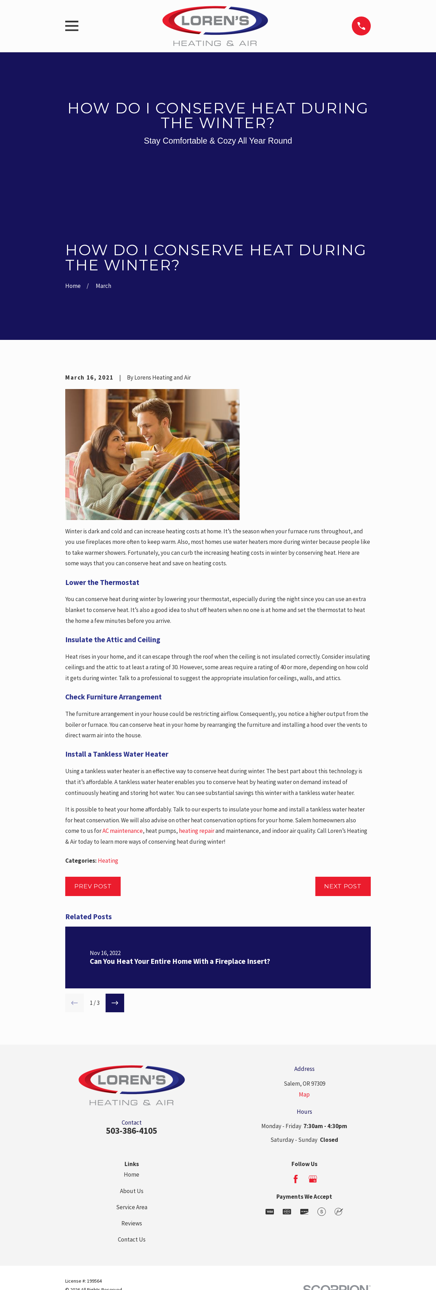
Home (131, 1174)
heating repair (196, 831)
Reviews (131, 1223)
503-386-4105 (131, 1130)
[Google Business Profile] (313, 1179)
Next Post (343, 886)
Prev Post (93, 886)
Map (304, 1094)
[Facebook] (295, 1179)
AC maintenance (122, 831)
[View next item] (115, 1003)
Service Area (131, 1207)
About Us (131, 1191)
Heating (108, 860)
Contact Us (132, 1239)
